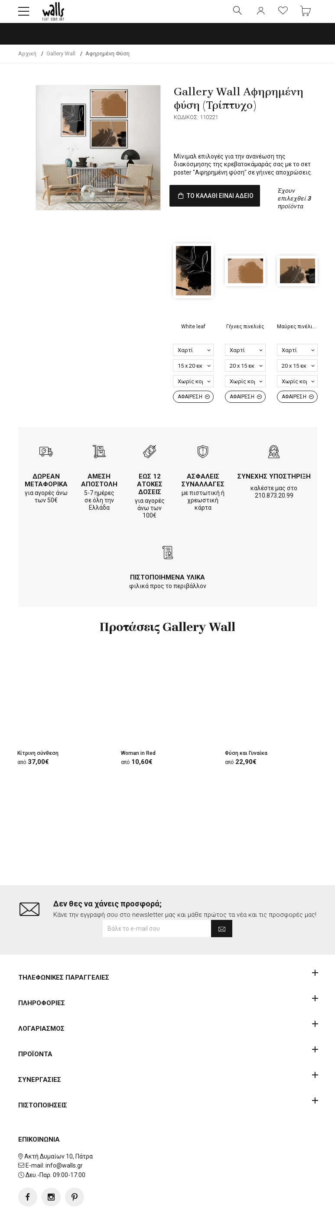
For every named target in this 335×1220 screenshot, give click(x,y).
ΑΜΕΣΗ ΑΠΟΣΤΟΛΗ (99, 495)
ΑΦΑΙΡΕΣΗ (194, 412)
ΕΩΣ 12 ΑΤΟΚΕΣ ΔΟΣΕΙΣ (150, 499)
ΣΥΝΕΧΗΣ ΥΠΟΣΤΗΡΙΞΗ (274, 491)
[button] (23, 15)
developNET (239, 1208)
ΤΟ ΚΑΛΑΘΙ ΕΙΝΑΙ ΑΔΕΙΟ (229, 204)
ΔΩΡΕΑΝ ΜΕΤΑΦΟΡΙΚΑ (46, 495)
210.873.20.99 (274, 510)
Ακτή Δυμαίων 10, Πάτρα (58, 1128)
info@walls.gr (64, 1138)
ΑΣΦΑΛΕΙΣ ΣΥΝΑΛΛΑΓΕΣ (203, 495)
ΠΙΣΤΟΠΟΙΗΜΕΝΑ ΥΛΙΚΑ (167, 592)
